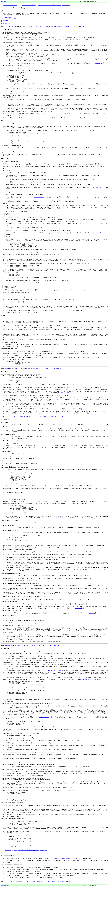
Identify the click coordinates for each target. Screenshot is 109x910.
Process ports (4, 21)
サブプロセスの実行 (6, 17)
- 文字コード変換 (87, 696)
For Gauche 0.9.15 (5, 1)
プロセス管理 (84, 107)
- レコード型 (10, 5)
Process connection (5, 23)
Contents (64, 5)
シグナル (91, 630)
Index (68, 5)
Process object (4, 20)
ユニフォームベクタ (39, 202)
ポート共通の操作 (97, 192)
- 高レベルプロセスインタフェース (35, 26)
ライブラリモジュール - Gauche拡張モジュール (49, 5)
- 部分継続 (28, 5)
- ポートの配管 (54, 534)
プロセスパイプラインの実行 (8, 19)
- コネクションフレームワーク (68, 881)
